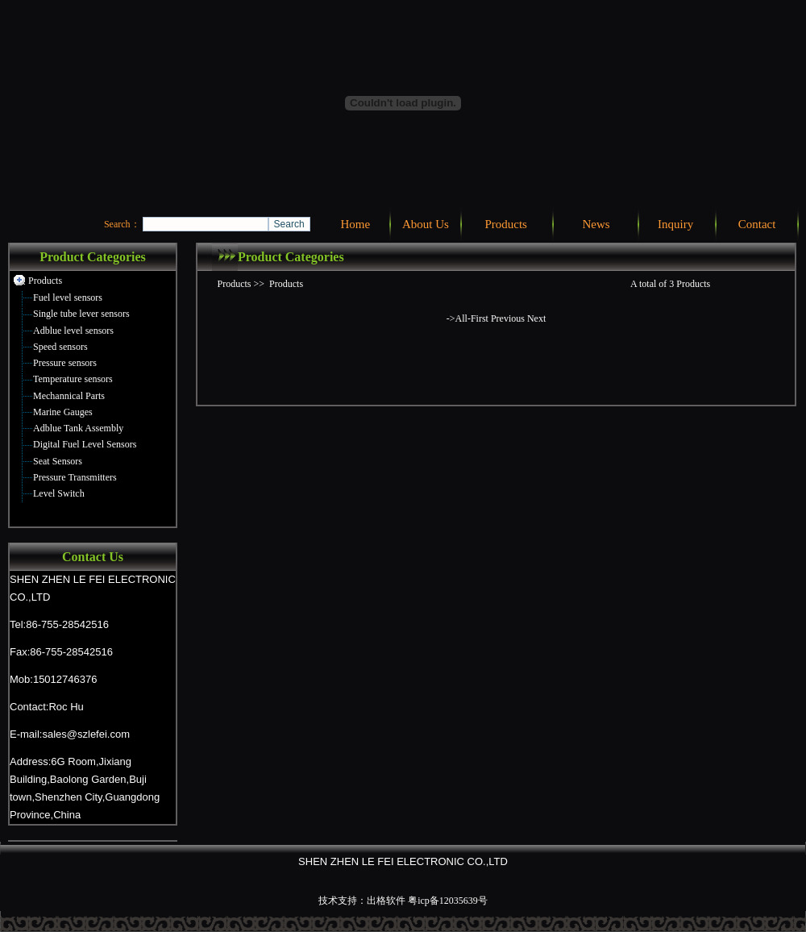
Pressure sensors (65, 362)
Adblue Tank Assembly (78, 428)
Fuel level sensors (67, 297)
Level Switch (59, 493)
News (595, 224)
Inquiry (675, 224)
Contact (757, 224)
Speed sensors (60, 346)
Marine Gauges (63, 412)
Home (355, 224)
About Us (425, 224)
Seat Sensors (57, 461)
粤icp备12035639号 (448, 900)
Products (505, 224)
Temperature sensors (73, 379)
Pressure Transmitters (75, 477)
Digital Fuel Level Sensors (84, 444)
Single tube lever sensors (81, 313)
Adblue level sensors (73, 330)
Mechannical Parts (69, 396)
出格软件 (386, 900)
